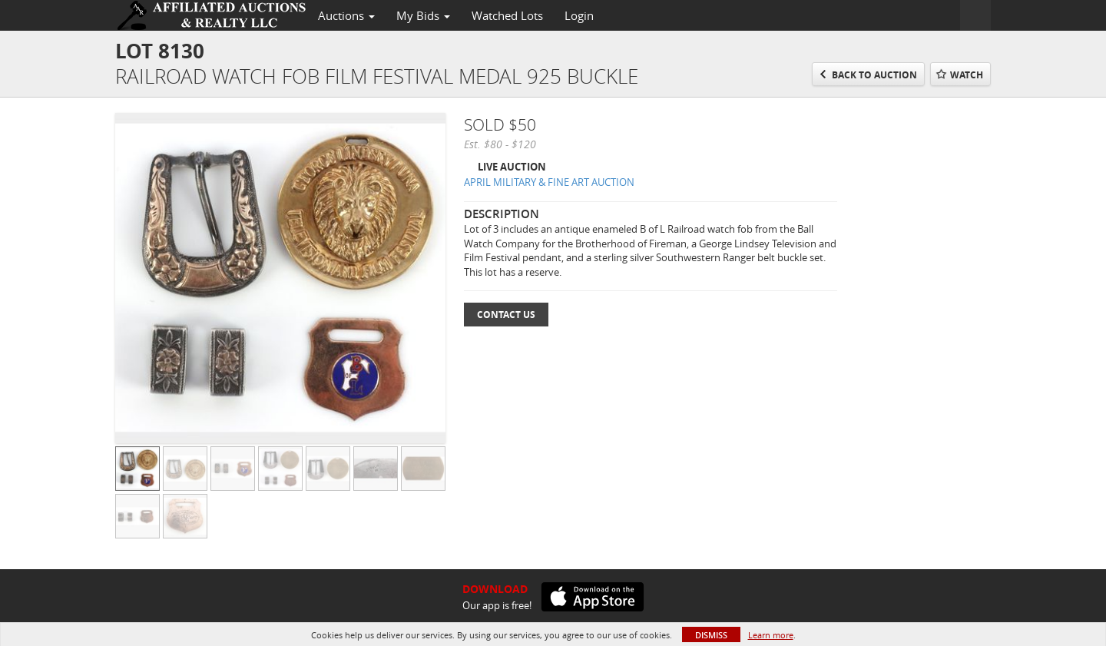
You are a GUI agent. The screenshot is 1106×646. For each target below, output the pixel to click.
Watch (966, 74)
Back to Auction (874, 74)
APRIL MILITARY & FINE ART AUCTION (549, 182)
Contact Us (506, 314)
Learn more (770, 635)
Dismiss (711, 635)
